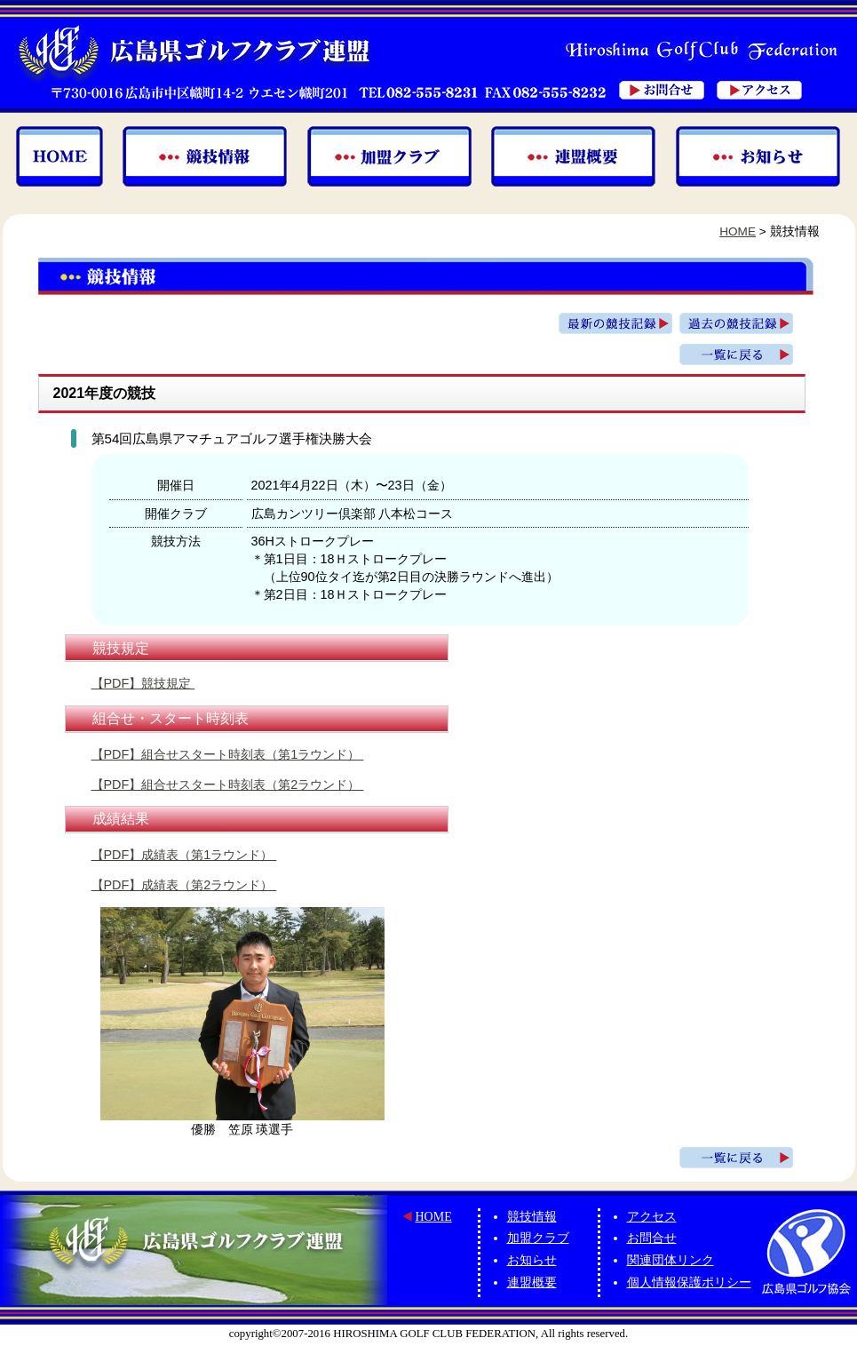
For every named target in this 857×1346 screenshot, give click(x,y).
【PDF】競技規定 (143, 683)
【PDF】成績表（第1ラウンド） (184, 855)
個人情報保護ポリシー (689, 1282)
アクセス (652, 1216)
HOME (737, 231)
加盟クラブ (538, 1238)
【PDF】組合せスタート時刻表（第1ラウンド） (227, 754)
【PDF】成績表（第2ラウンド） (184, 885)
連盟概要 (532, 1282)
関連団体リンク (670, 1260)
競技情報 (532, 1216)
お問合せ (652, 1238)
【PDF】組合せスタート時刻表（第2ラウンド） (227, 784)
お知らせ (532, 1260)
